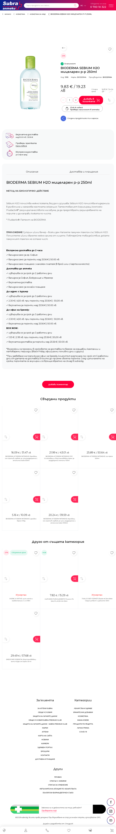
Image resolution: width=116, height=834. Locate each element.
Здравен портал (45, 747)
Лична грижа (83, 728)
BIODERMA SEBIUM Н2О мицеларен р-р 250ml (71, 14)
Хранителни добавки (83, 712)
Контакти (45, 755)
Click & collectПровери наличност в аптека (82, 108)
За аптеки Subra (45, 708)
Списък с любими (58, 781)
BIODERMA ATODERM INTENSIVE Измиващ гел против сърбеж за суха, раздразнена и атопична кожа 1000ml (59, 521)
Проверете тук (49, 810)
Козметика (20, 14)
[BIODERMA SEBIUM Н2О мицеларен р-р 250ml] (30, 83)
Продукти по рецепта (83, 724)
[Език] (83, 5)
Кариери (45, 743)
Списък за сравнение (58, 785)
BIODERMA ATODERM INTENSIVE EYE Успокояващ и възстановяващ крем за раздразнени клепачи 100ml (59, 458)
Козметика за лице (38, 14)
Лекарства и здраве (83, 708)
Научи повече (21, 146)
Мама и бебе (83, 720)
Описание (32, 171)
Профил (58, 777)
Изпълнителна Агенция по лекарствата (58, 789)
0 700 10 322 (98, 6)
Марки (45, 728)
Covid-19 (83, 732)
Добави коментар (58, 384)
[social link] (111, 802)
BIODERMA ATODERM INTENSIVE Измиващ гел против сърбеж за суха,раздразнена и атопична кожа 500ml (21, 458)
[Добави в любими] (36, 410)
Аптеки (45, 732)
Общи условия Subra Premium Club (45, 720)
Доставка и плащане (45, 759)
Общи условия (45, 712)
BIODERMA (81, 77)
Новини (45, 740)
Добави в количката (91, 100)
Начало (8, 14)
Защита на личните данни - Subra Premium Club (45, 724)
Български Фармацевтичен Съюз (58, 793)
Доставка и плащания (84, 171)
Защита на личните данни (45, 716)
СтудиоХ (69, 824)
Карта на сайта (45, 736)
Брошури (45, 751)
